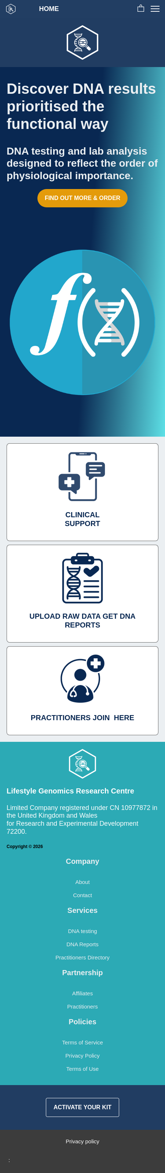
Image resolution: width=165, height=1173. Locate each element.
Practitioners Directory (82, 957)
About (82, 882)
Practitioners (82, 1006)
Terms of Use (82, 1069)
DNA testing (82, 931)
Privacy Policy (82, 1055)
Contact (82, 895)
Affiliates (82, 993)
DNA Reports (82, 944)
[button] (140, 9)
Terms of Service (82, 1042)
